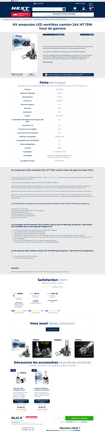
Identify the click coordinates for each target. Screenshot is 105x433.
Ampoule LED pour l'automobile (12, 19)
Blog (90, 5)
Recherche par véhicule (20, 14)
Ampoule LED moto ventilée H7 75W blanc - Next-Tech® (41, 390)
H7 (69, 58)
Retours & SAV (80, 3)
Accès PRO (38, 3)
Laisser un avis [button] (53, 329)
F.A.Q (90, 3)
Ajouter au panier (79, 418)
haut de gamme (53, 177)
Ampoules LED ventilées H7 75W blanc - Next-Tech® (19, 390)
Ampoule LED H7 (27, 19)
